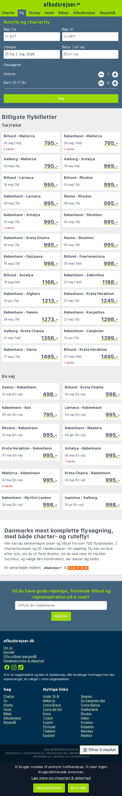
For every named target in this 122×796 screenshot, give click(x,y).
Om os (8, 648)
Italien (85, 718)
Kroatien (87, 722)
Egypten (49, 735)
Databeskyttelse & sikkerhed (23, 661)
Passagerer (12, 65)
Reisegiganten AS (66, 749)
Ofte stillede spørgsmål (19, 656)
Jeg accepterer (49, 788)
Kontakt (9, 652)
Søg (61, 98)
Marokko (87, 731)
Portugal (49, 726)
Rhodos (86, 713)
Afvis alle (78, 788)
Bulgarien (87, 726)
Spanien (86, 696)
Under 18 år (51, 696)
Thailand (49, 731)
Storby (34, 13)
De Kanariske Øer (93, 700)
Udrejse (9, 47)
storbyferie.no (80, 756)
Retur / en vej (73, 47)
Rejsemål (107, 13)
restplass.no (13, 753)
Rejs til (67, 29)
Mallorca (49, 700)
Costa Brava (52, 705)
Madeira (86, 735)
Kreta (47, 713)
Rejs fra (9, 29)
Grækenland (89, 709)
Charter (8, 13)
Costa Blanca (90, 705)
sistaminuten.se (34, 753)
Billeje (64, 13)
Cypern (48, 722)
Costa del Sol (52, 709)
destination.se (42, 756)
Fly (22, 13)
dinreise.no (61, 756)
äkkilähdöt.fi (76, 753)
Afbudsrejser (84, 13)
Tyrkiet (48, 718)
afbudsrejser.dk (57, 753)
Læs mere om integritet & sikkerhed (61, 778)
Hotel (49, 13)
